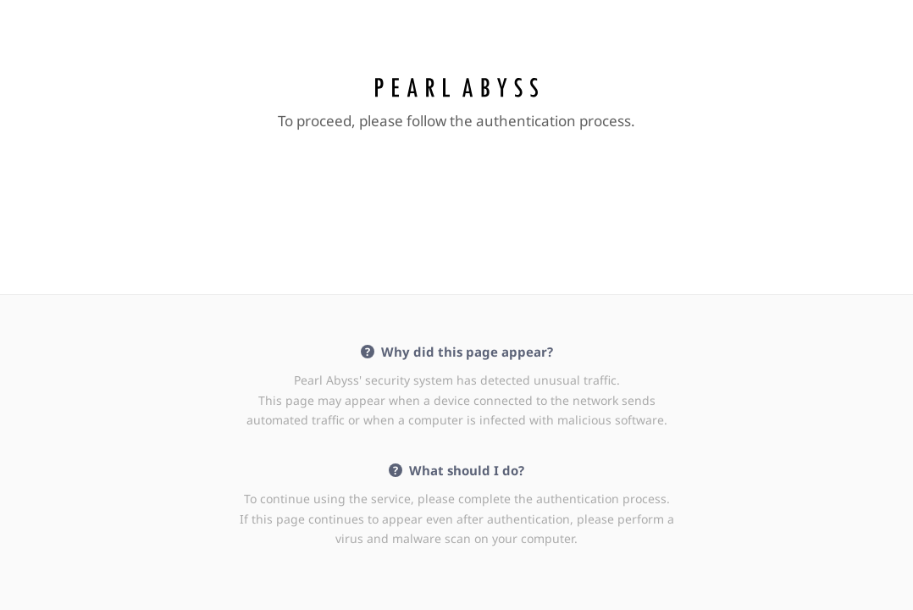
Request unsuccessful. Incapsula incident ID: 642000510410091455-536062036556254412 (456, 305)
